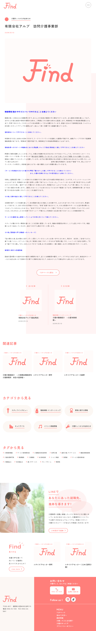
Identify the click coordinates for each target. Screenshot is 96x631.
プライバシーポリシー (65, 626)
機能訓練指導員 (85, 453)
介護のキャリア (63, 623)
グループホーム (46, 462)
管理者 (65, 457)
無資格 (58, 462)
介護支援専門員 (9, 457)
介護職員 (31, 457)
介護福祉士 (8, 462)
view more (16, 569)
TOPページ (61, 612)
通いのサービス (32, 462)
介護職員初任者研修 (40, 453)
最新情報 (60, 618)
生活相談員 (42, 457)
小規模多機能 (9, 453)
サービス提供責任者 (78, 457)
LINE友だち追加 (57, 530)
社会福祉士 (19, 462)
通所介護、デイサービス (68, 453)
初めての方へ (62, 615)
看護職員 (21, 457)
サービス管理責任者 (23, 453)
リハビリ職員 (55, 457)
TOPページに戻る (47, 272)
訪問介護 (54, 453)
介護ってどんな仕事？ (65, 621)
